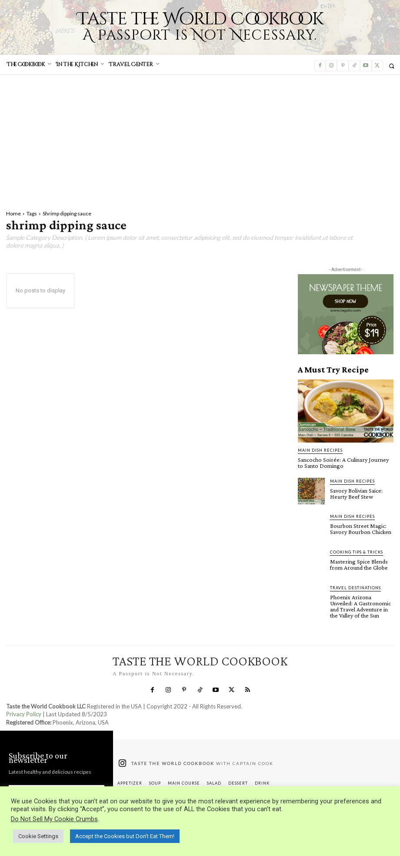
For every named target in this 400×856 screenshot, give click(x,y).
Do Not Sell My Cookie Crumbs (54, 819)
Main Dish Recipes (320, 450)
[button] (391, 65)
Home (13, 213)
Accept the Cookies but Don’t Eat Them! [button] (124, 836)
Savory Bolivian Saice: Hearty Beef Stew (356, 493)
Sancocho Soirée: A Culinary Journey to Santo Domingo (343, 462)
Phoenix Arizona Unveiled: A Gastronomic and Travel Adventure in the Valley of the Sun (360, 606)
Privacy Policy (23, 714)
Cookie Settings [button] (38, 836)
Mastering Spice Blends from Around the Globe (359, 564)
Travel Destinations (355, 587)
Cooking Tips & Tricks (356, 552)
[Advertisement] (200, 140)
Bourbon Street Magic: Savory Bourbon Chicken (360, 528)
